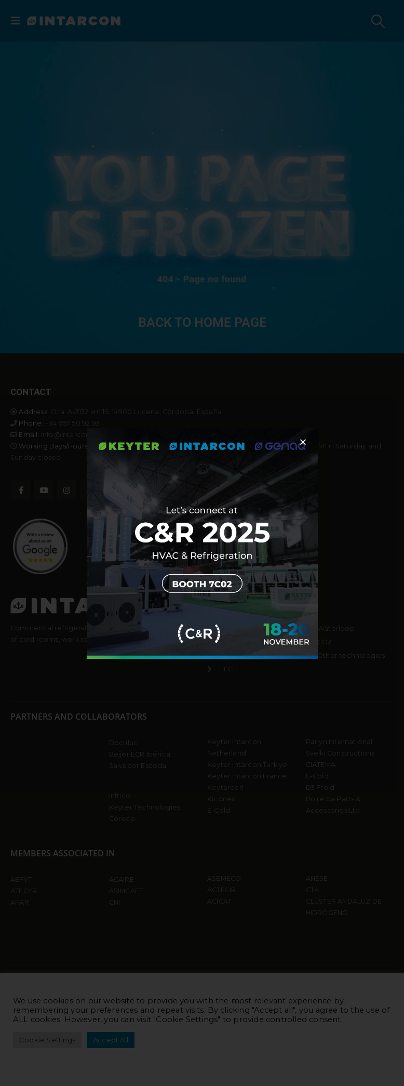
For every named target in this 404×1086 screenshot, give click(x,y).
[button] (303, 442)
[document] (202, 543)
